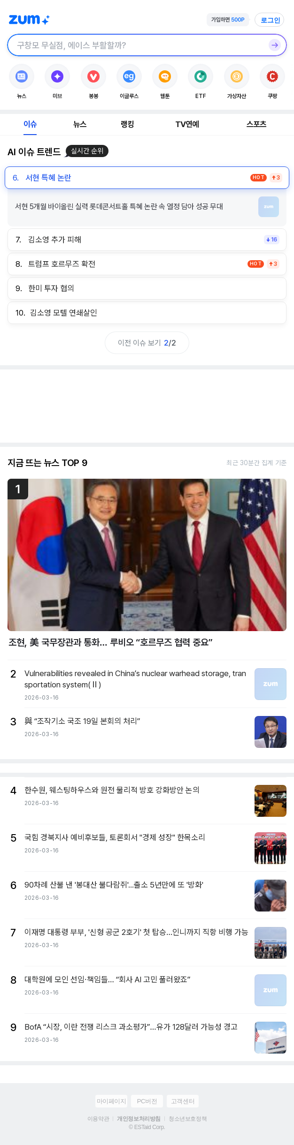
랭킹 (127, 124)
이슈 (30, 124)
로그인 (270, 20)
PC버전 (147, 1101)
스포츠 (257, 124)
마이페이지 (111, 1101)
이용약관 (98, 1118)
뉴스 (79, 124)
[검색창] (135, 45)
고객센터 (182, 1101)
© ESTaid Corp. (147, 1127)
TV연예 (187, 124)
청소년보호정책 (188, 1118)
